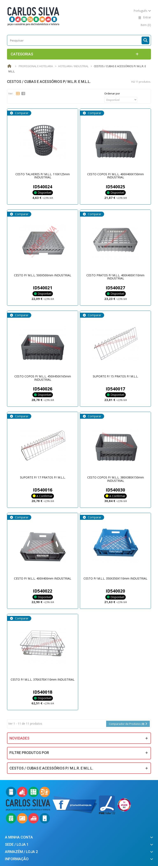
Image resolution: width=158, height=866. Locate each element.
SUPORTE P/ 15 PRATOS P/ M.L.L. (115, 376)
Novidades (19, 738)
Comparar (21, 113)
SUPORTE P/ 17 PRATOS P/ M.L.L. (42, 477)
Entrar (147, 17)
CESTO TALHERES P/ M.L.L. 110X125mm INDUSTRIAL (42, 175)
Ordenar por (112, 93)
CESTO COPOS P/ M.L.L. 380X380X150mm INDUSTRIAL (115, 478)
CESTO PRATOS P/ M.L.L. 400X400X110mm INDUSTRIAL (115, 276)
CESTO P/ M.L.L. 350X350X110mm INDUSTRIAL (115, 578)
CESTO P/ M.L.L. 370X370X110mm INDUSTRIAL (42, 679)
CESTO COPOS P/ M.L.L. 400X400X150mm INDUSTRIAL (115, 175)
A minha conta (19, 837)
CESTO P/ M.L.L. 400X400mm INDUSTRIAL (42, 578)
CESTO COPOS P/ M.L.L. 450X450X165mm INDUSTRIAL (42, 377)
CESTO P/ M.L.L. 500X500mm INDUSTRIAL (42, 275)
